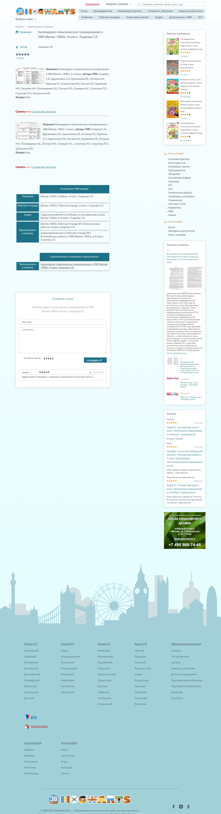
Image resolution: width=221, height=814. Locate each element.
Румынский (105, 670)
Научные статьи (175, 204)
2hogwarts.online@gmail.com (120, 808)
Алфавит (29, 739)
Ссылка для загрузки (43, 111)
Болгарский (31, 652)
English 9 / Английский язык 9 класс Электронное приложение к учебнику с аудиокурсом (184, 480)
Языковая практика (177, 159)
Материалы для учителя (179, 231)
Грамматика (173, 208)
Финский (139, 652)
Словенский (105, 693)
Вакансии (177, 682)
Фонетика (172, 182)
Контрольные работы (178, 193)
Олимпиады (92, 4)
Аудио (159, 17)
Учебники (87, 17)
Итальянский (69, 658)
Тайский (139, 640)
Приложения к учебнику (40, 26)
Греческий (30, 676)
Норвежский (105, 646)
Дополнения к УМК (180, 17)
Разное (171, 215)
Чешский (139, 676)
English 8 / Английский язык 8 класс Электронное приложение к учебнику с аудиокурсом (184, 430)
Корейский (67, 670)
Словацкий (104, 688)
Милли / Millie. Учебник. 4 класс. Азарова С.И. (67, 196)
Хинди (138, 664)
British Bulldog (39, 716)
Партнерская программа (186, 676)
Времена (29, 745)
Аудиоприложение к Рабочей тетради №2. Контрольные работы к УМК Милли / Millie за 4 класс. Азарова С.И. (72, 236)
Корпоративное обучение (187, 670)
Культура (66, 757)
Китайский (67, 664)
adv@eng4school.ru (94, 808)
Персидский (105, 652)
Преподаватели (102, 11)
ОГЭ (170, 189)
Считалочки (68, 745)
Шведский (140, 682)
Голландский (32, 670)
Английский (31, 640)
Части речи (31, 751)
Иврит (65, 640)
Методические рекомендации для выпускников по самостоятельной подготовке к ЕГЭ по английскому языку (189, 367)
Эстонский (140, 688)
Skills (170, 212)
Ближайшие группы (130, 11)
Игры (64, 751)
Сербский (103, 682)
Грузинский (31, 682)
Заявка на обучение (191, 11)
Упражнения (174, 201)
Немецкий (104, 640)
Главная (20, 26)
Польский (103, 658)
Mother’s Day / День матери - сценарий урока (189, 385)
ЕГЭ (200, 17)
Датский (29, 688)
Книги (171, 228)
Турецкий (140, 646)
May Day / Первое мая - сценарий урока (191, 398)
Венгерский (31, 658)
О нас (84, 11)
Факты (65, 763)
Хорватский (141, 670)
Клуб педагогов (175, 163)
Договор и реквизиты (184, 664)
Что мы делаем (180, 646)
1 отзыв (19, 58)
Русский (103, 676)
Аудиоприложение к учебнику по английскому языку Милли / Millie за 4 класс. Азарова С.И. (73, 217)
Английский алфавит (178, 178)
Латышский (68, 676)
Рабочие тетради (109, 17)
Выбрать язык (24, 19)
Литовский (67, 682)
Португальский (107, 664)
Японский (140, 693)
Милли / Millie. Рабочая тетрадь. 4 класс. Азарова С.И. (72, 205)
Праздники (173, 174)
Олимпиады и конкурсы (179, 197)
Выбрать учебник (117, 4)
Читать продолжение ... (177, 353)
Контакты (177, 688)
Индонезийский (70, 646)
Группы (175, 652)
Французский (142, 658)
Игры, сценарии (175, 235)
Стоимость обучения (160, 11)
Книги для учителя (138, 17)
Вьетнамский (32, 664)
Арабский (30, 646)
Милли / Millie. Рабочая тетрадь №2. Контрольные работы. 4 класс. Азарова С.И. (70, 226)
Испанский (67, 652)
